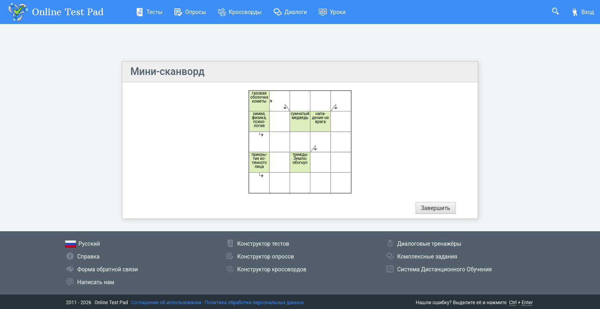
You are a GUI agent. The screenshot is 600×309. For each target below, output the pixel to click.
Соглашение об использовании (166, 302)
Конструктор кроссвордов (271, 269)
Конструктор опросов (265, 256)
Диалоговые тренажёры (429, 243)
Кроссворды (240, 12)
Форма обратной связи (107, 269)
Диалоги (290, 12)
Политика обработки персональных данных (254, 302)
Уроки (332, 12)
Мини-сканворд (167, 71)
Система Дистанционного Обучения (444, 269)
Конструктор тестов (263, 243)
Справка (88, 256)
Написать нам (95, 282)
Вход (582, 12)
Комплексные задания (427, 256)
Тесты (149, 12)
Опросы (190, 12)
